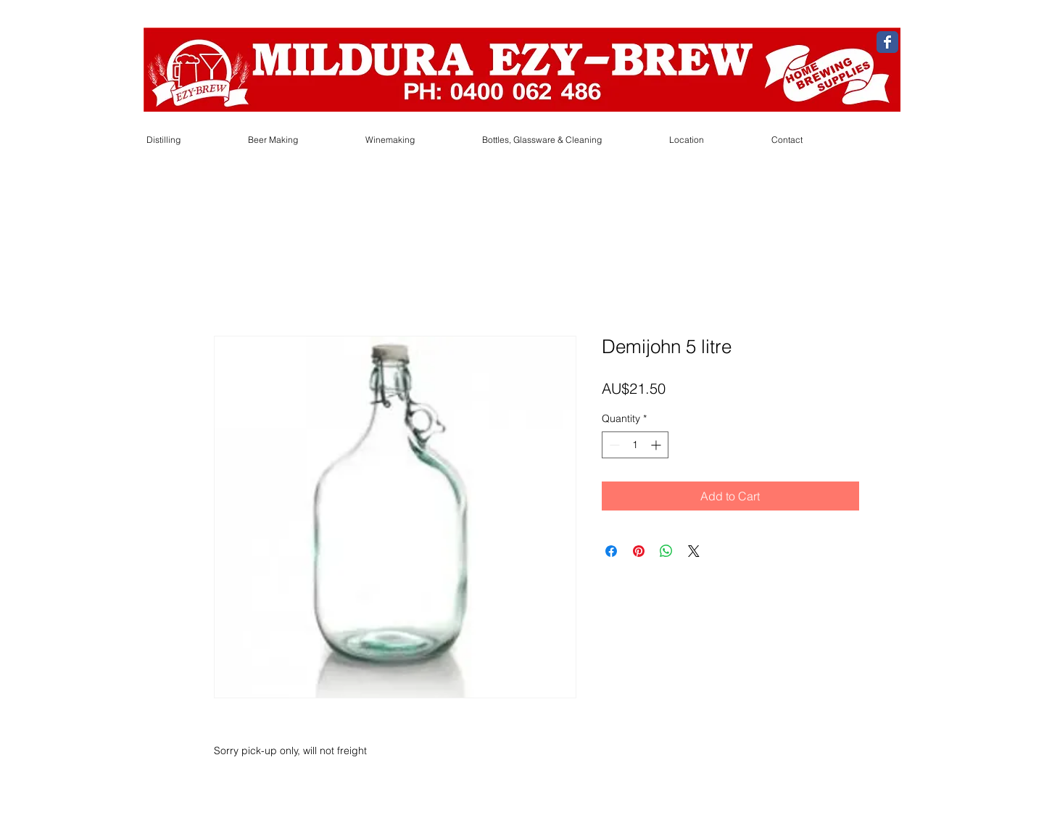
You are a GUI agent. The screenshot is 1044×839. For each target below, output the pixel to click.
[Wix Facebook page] (887, 42)
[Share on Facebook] (611, 551)
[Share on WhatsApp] (666, 551)
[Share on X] (694, 551)
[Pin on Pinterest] (638, 551)
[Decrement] (613, 445)
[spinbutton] (635, 445)
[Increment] (657, 445)
